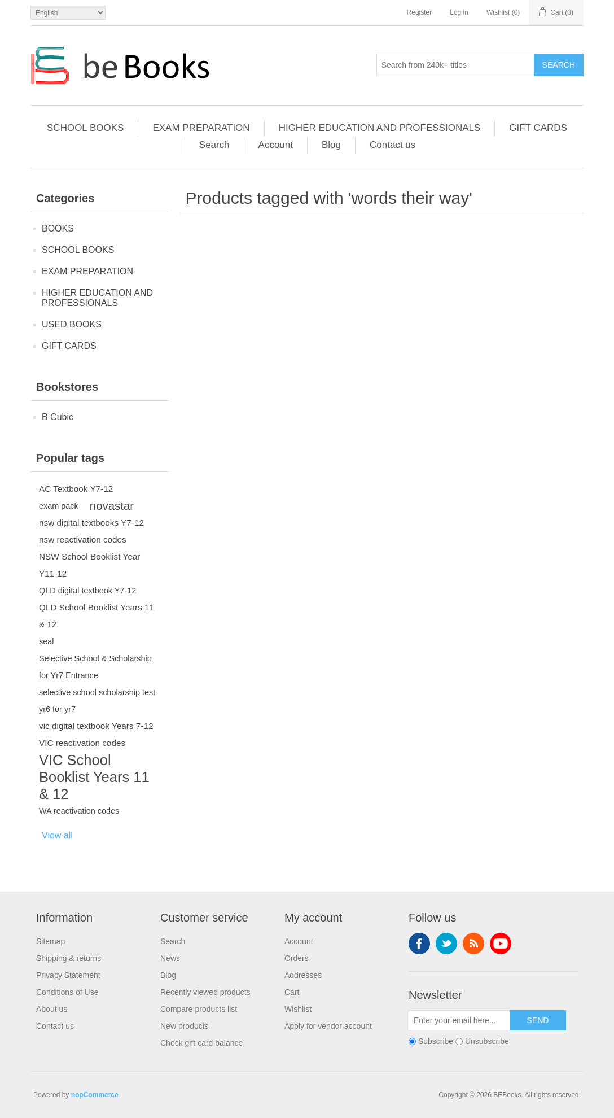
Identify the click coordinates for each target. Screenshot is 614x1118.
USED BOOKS (72, 324)
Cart (291, 992)
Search (558, 64)
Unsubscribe (487, 1041)
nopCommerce (95, 1095)
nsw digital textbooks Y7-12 (91, 522)
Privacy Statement (68, 975)
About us (51, 1009)
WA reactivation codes (79, 810)
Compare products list (198, 1009)
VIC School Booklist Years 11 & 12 (94, 777)
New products (184, 1025)
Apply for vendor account (328, 1025)
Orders (296, 958)
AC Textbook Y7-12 (76, 489)
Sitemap (50, 941)
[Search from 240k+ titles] (455, 65)
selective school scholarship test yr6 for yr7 (97, 701)
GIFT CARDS (538, 128)
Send (538, 1020)
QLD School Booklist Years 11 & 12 (96, 615)
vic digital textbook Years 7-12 (96, 726)
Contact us (392, 144)
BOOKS (58, 228)
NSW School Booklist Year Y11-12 (89, 565)
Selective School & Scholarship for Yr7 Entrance (95, 667)
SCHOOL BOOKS (85, 128)
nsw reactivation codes (82, 539)
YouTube (500, 943)
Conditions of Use (67, 992)
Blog (331, 144)
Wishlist (298, 1009)
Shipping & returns (68, 958)
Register (419, 12)
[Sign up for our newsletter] (459, 1020)
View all (57, 835)
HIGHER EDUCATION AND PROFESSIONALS (380, 128)
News (170, 958)
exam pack (58, 505)
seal (46, 641)
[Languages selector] (68, 13)
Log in (459, 12)
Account (275, 144)
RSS (473, 943)
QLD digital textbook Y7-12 (87, 590)
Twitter (446, 943)
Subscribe (435, 1041)
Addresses (303, 975)
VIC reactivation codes (82, 743)
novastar (112, 506)
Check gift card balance (201, 1042)
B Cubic (57, 417)
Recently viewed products (205, 992)
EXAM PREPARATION (200, 128)
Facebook (419, 943)
